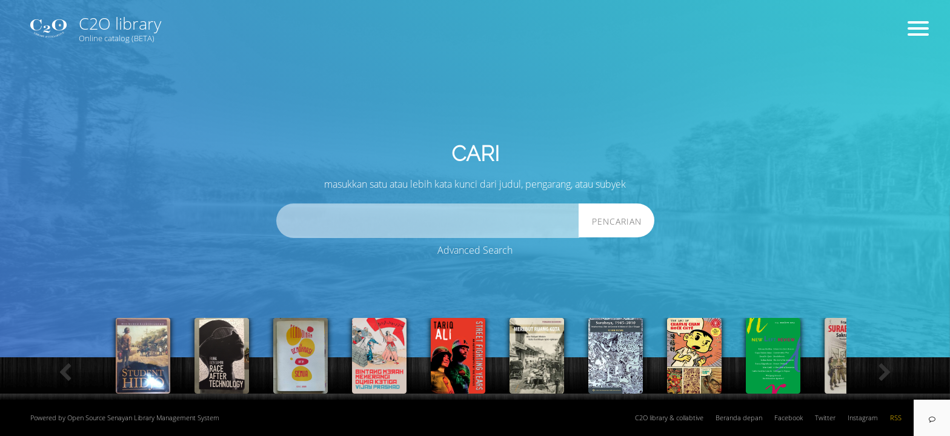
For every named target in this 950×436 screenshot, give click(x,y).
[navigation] (932, 418)
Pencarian (617, 221)
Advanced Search (475, 250)
